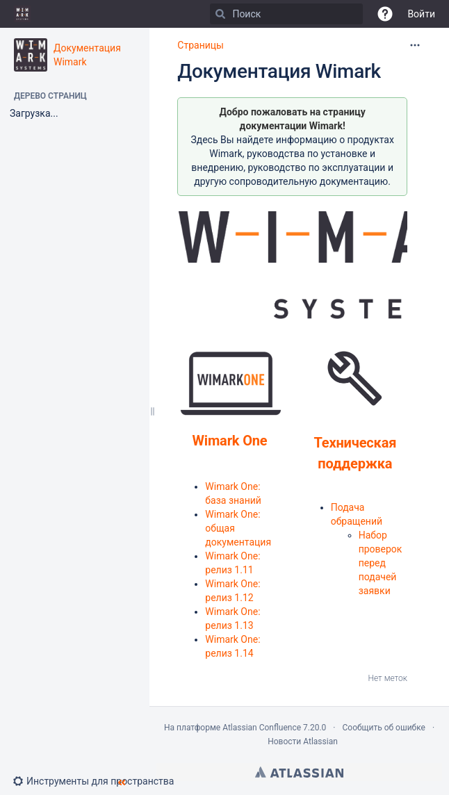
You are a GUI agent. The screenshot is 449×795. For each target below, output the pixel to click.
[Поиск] (220, 13)
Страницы (200, 45)
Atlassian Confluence (261, 727)
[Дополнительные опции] (415, 45)
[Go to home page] (22, 14)
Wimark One (229, 440)
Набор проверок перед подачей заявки (380, 563)
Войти (421, 13)
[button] (385, 14)
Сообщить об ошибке (384, 727)
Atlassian (299, 772)
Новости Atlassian (303, 741)
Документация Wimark (279, 71)
